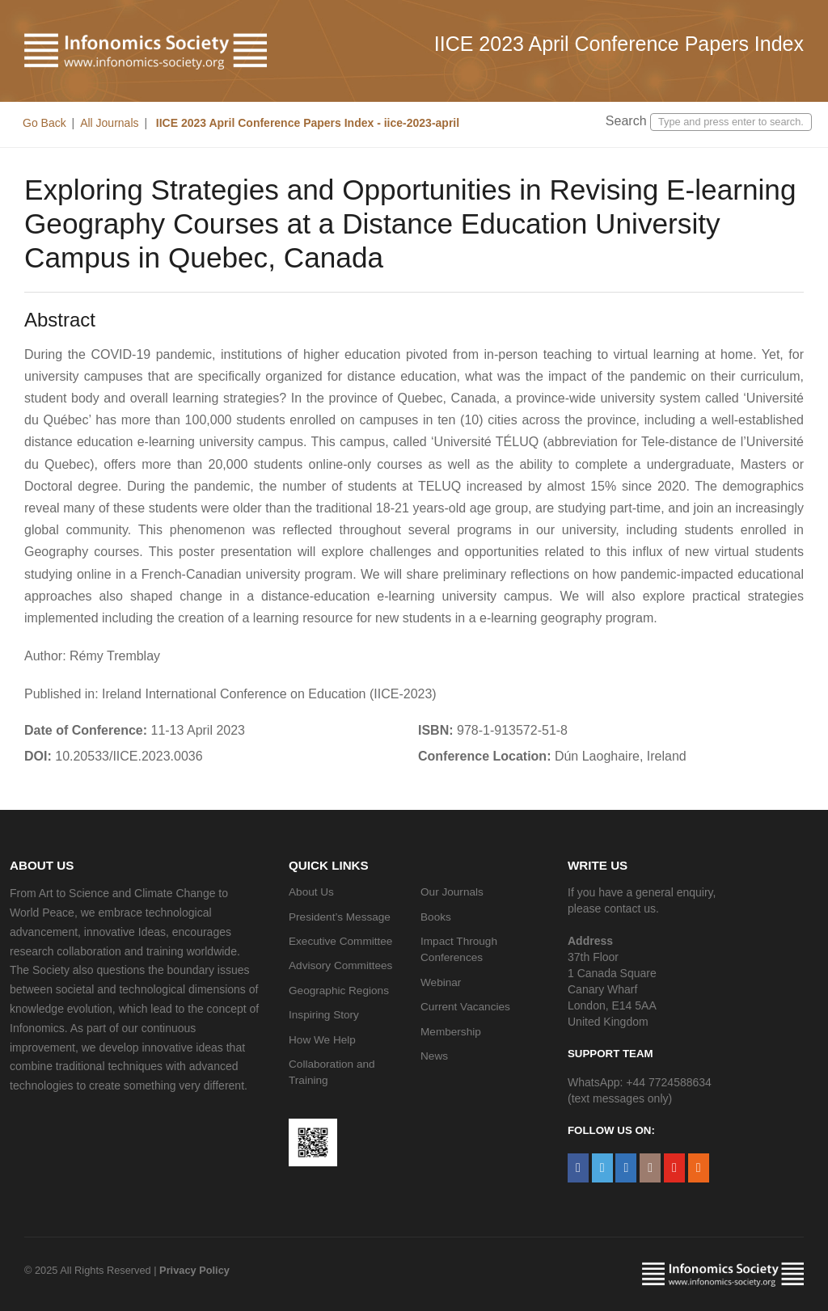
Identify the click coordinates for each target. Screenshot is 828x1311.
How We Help (322, 1040)
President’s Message (340, 917)
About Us (311, 892)
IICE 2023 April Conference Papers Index (619, 43)
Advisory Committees (340, 965)
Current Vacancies (465, 1007)
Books (435, 917)
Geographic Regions (339, 990)
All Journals (109, 122)
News (434, 1056)
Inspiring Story (324, 1015)
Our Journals (452, 892)
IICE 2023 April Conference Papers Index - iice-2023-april (306, 122)
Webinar (440, 982)
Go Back (44, 122)
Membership (450, 1032)
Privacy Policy (194, 1270)
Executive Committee (340, 941)
